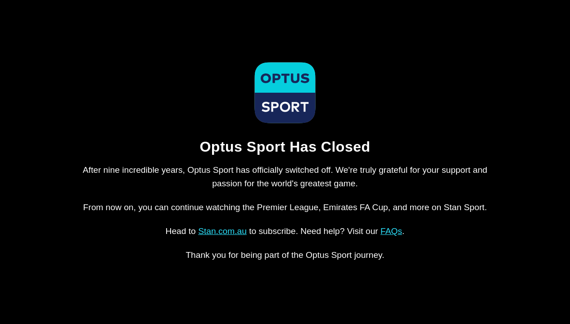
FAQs (391, 231)
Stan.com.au (222, 231)
